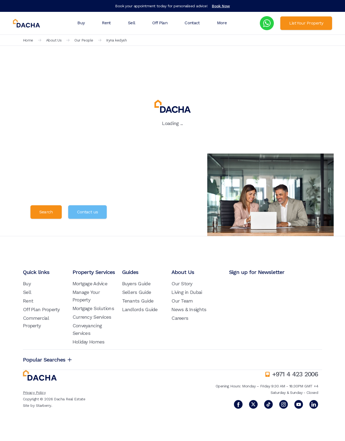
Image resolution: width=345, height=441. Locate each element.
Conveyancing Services (87, 329)
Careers (179, 318)
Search (46, 211)
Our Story (181, 283)
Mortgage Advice (90, 283)
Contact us (87, 211)
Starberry (43, 405)
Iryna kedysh (116, 40)
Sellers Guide (136, 292)
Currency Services (92, 317)
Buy (81, 22)
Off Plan (159, 22)
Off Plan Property (41, 309)
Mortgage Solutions (93, 308)
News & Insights (188, 309)
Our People (83, 40)
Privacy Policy (34, 392)
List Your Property (306, 23)
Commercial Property (36, 321)
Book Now (221, 6)
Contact (192, 22)
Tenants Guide (138, 301)
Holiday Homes (89, 342)
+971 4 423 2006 (295, 374)
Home (28, 40)
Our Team (182, 301)
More (222, 22)
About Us (54, 40)
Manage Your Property (86, 296)
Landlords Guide (140, 309)
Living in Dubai (186, 292)
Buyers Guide (136, 283)
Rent (106, 22)
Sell (131, 22)
